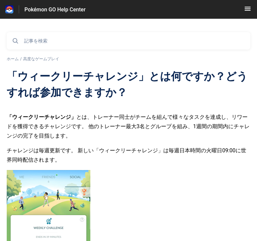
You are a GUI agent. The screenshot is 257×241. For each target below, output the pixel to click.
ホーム (13, 59)
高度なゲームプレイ (41, 59)
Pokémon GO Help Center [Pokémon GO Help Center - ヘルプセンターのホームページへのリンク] (55, 9)
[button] (248, 11)
